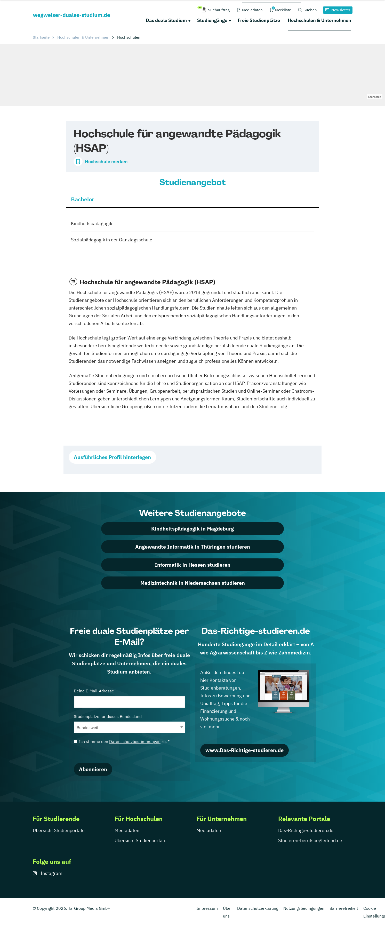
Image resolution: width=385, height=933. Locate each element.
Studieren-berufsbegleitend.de (310, 840)
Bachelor (82, 199)
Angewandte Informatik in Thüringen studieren (192, 546)
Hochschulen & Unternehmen (319, 20)
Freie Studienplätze (259, 20)
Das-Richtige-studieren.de (305, 830)
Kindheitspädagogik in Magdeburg (192, 528)
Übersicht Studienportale (59, 830)
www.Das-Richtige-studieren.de (244, 750)
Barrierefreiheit (344, 908)
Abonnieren (93, 769)
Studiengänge (212, 20)
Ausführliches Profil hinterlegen (112, 457)
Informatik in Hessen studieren (192, 564)
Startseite (41, 37)
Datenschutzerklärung (257, 908)
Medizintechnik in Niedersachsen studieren (192, 582)
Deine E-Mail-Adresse (129, 698)
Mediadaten (127, 830)
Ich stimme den (122, 741)
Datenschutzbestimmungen (135, 741)
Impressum (207, 908)
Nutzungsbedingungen (303, 908)
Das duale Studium (166, 20)
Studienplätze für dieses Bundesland (129, 723)
